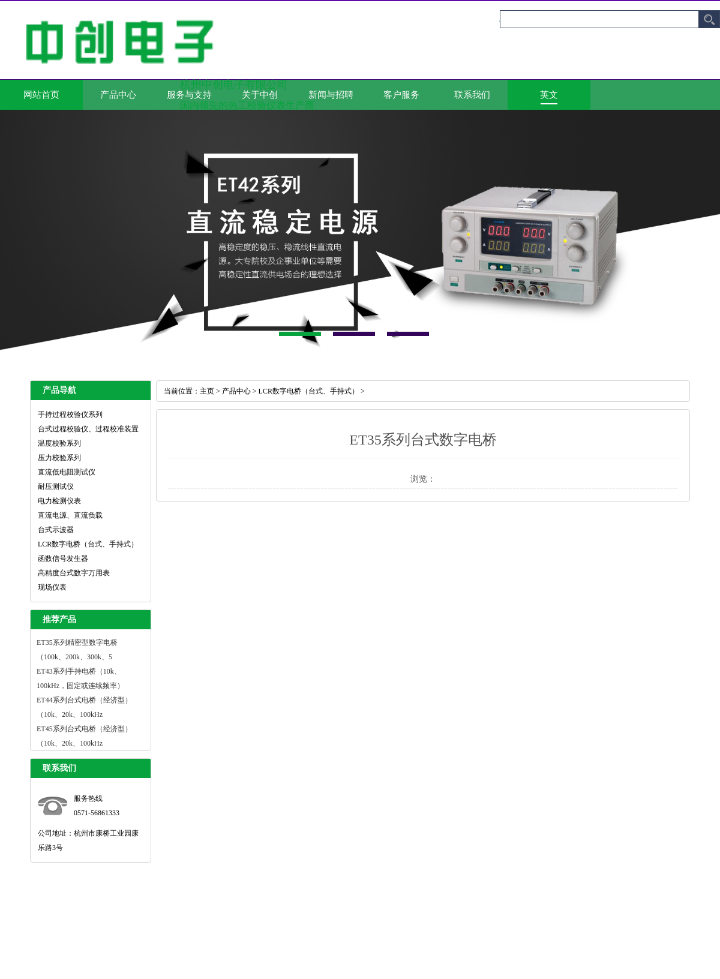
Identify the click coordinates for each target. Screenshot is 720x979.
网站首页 (41, 95)
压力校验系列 (59, 458)
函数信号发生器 (63, 558)
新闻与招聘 (330, 95)
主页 (207, 391)
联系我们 (472, 95)
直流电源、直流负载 (70, 515)
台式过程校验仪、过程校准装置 (88, 429)
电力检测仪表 (59, 501)
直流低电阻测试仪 (66, 472)
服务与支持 (189, 95)
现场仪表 (52, 587)
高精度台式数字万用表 (74, 573)
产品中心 (118, 95)
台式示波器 (56, 529)
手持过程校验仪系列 (70, 414)
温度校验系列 (59, 443)
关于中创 (260, 95)
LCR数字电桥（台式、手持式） (88, 544)
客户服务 (401, 95)
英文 (549, 95)
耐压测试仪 (56, 486)
